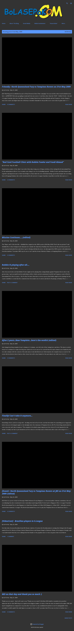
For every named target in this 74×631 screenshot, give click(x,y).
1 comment (10, 536)
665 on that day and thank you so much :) (22, 594)
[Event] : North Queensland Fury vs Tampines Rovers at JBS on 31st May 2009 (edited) (36, 492)
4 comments (11, 612)
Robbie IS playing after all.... (15, 264)
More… (64, 23)
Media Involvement (39, 23)
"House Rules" (53, 23)
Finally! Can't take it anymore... (17, 415)
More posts (68, 618)
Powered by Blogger (37, 624)
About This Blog (14, 23)
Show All (68, 32)
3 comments (11, 358)
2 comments (11, 180)
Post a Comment (12, 282)
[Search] (67, 3)
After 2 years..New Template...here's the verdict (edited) (29, 340)
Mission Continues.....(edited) (16, 237)
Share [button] (4, 104)
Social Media (26, 23)
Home (3, 23)
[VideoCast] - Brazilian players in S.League (22, 521)
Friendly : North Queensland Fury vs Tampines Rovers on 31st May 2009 (36, 86)
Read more (68, 104)
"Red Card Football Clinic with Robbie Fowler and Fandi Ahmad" (33, 162)
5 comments (11, 104)
